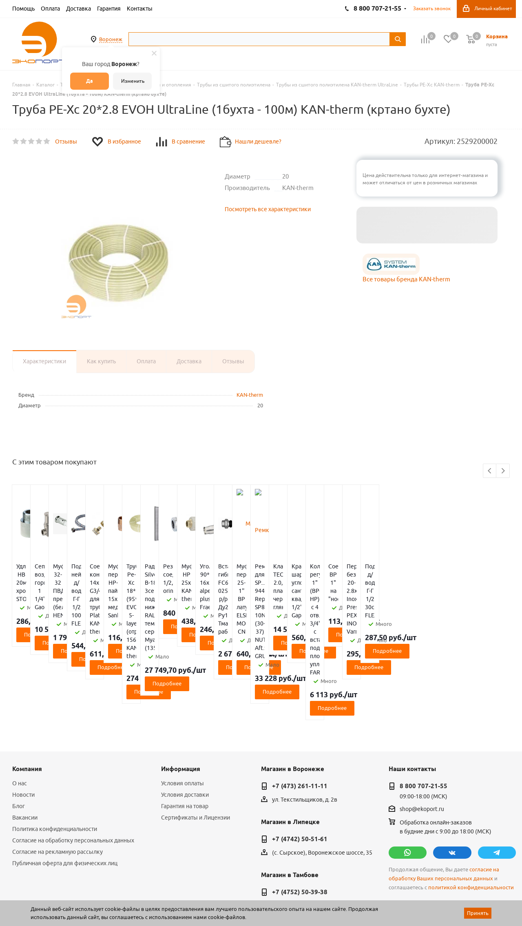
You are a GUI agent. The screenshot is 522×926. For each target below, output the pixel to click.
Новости (23, 713)
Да (89, 81)
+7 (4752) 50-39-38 (299, 810)
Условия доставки (185, 713)
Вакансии (25, 736)
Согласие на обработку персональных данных (73, 759)
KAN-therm (250, 394)
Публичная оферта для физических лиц (64, 781)
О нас (19, 701)
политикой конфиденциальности (471, 806)
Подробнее (53, 610)
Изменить (132, 81)
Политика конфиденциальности (54, 747)
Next (503, 471)
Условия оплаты (182, 701)
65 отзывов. (114, 898)
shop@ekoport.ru (422, 728)
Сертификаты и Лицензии (195, 736)
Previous (490, 471)
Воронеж (110, 39)
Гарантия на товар (184, 724)
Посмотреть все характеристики (268, 209)
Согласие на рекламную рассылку (57, 770)
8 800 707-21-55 (423, 704)
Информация (180, 687)
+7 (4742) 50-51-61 (299, 757)
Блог (18, 724)
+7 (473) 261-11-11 (299, 704)
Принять (478, 913)
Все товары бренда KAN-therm (406, 279)
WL (68, 889)
